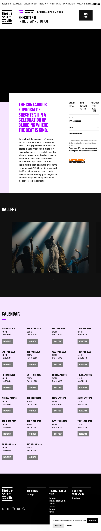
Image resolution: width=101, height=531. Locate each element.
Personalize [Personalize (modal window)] (69, 526)
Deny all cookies (58, 526)
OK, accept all (92, 520)
